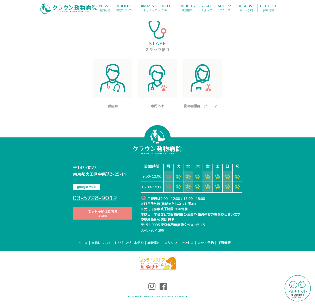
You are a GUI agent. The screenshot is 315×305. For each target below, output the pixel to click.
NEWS (105, 8)
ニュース (81, 243)
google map (86, 187)
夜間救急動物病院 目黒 (157, 220)
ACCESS (224, 8)
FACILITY (187, 8)
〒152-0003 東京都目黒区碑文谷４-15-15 (173, 225)
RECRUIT (268, 8)
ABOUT (124, 8)
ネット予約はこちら (102, 213)
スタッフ (170, 243)
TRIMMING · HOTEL (155, 8)
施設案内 (153, 243)
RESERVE (246, 8)
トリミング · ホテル (129, 243)
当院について (101, 243)
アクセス (187, 243)
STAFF (206, 8)
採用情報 (224, 243)
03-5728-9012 (95, 198)
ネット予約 (205, 243)
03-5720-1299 (152, 230)
